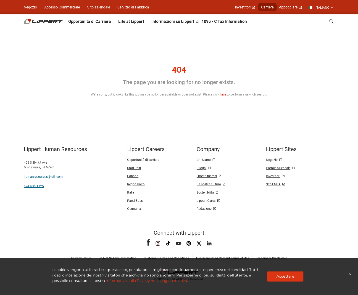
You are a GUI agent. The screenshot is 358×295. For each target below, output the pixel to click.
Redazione (204, 208)
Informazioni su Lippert (172, 21)
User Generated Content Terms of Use (222, 258)
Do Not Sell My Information (118, 258)
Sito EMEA (273, 184)
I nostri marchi (207, 176)
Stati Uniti (134, 168)
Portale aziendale (278, 168)
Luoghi (201, 168)
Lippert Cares (206, 200)
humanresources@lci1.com (43, 176)
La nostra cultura (209, 184)
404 (179, 70)
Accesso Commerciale (62, 7)
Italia (130, 192)
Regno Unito (136, 184)
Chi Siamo (204, 160)
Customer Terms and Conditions (166, 258)
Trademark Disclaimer (271, 258)
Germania (134, 208)
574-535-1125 (34, 186)
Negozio (30, 7)
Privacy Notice (81, 258)
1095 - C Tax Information (224, 21)
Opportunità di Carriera (89, 21)
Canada (132, 176)
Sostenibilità (205, 192)
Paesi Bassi (135, 200)
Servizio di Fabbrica (133, 7)
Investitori (243, 7)
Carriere (267, 7)
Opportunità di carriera (143, 160)
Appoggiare (288, 7)
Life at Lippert (131, 21)
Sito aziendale (98, 7)
